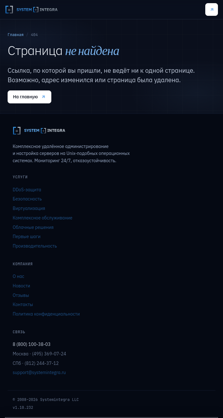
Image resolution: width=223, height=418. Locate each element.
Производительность (35, 246)
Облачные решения (33, 227)
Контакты (23, 304)
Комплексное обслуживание (43, 218)
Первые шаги (27, 236)
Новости (21, 286)
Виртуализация (29, 208)
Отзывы (21, 295)
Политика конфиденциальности (46, 314)
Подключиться (211, 9)
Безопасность (27, 199)
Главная (15, 34)
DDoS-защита (27, 190)
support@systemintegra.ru (39, 372)
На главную (29, 97)
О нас (18, 276)
